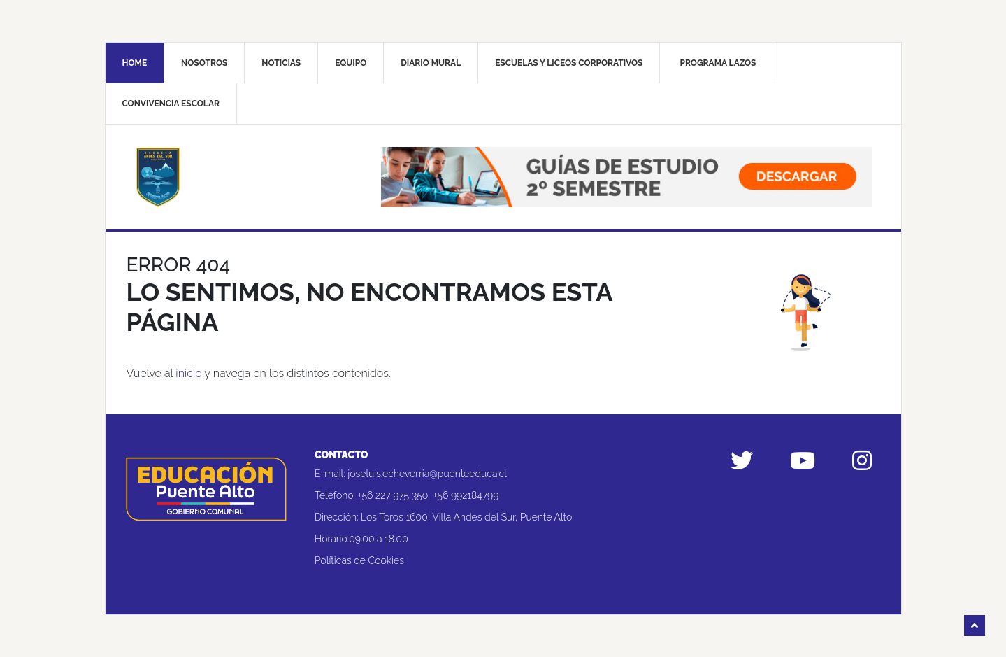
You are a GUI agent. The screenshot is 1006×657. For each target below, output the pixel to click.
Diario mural (431, 63)
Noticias (281, 63)
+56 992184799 (466, 495)
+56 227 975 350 (393, 495)
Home (135, 63)
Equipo (350, 63)
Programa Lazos (718, 63)
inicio (188, 373)
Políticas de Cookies (359, 560)
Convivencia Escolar (171, 103)
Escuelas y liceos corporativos (568, 63)
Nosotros (204, 63)
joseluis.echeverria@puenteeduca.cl (427, 473)
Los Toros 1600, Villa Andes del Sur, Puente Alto (466, 517)
